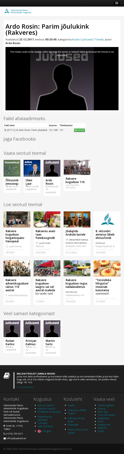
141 (61, 130)
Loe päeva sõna (26, 387)
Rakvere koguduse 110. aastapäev (75, 182)
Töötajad (42, 423)
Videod (80, 418)
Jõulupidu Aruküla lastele (75, 232)
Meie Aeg (103, 411)
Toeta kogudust (106, 405)
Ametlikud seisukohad (49, 411)
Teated (71, 413)
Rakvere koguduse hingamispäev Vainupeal (14, 236)
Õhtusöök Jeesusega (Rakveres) (12, 183)
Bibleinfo (102, 427)
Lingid (101, 431)
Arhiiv (100, 421)
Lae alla (79, 130)
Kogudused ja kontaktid (45, 418)
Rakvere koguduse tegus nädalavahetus (76, 283)
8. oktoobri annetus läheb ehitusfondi (105, 234)
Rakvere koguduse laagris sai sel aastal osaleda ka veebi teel (45, 286)
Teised (99, 39)
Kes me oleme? (46, 405)
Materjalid (73, 424)
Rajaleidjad (103, 418)
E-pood (101, 408)
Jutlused (87, 39)
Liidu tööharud (45, 426)
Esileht (71, 405)
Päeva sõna (74, 429)
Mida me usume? (47, 408)
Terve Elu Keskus (106, 414)
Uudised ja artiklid (77, 410)
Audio (76, 39)
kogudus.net (104, 424)
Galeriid (71, 418)
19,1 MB (53, 130)
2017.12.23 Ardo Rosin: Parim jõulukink (25, 130)
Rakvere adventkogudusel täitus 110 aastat (17, 285)
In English (44, 431)
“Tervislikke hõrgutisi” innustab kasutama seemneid (103, 286)
